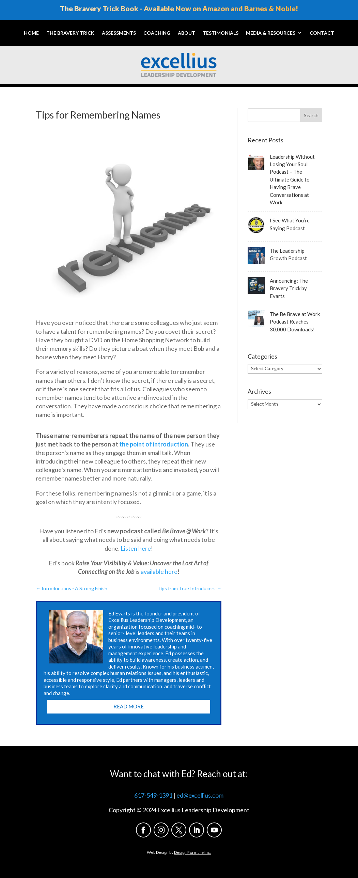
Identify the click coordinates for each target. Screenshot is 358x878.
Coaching (156, 33)
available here (159, 571)
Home (31, 33)
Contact (322, 33)
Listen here (136, 548)
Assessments (119, 33)
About (186, 33)
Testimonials (220, 33)
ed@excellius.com (199, 795)
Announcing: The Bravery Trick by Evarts (289, 288)
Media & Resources (270, 33)
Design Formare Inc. (192, 852)
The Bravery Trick (70, 33)
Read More (128, 706)
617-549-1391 (153, 795)
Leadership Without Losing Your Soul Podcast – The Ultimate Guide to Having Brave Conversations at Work (292, 179)
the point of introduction (153, 444)
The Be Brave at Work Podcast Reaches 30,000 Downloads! (295, 321)
